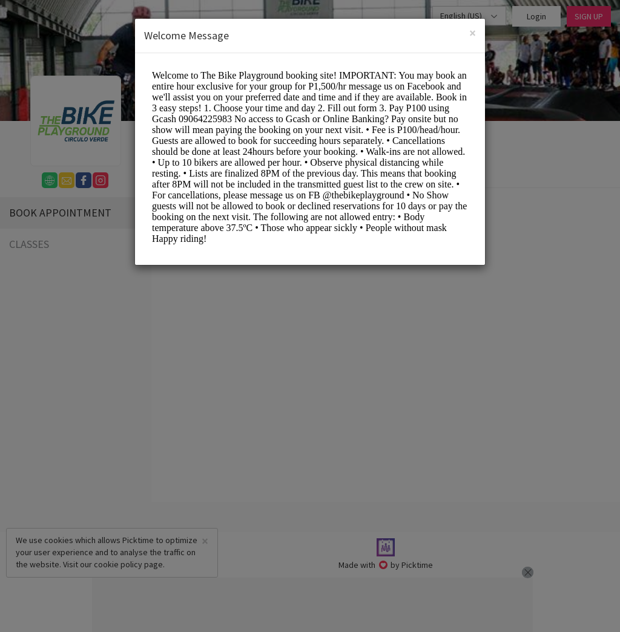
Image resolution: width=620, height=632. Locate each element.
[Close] (472, 33)
